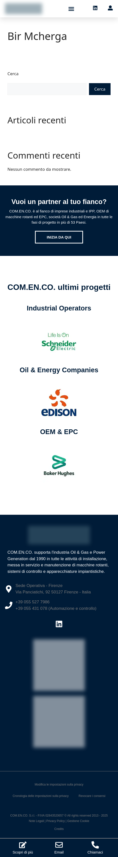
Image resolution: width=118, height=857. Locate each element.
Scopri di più (23, 852)
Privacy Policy (55, 821)
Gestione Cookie (78, 821)
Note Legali (36, 821)
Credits (59, 829)
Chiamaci (95, 852)
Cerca (13, 73)
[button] (71, 8)
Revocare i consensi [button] (92, 796)
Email (59, 852)
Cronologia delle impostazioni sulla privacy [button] (41, 796)
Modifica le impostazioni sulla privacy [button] (59, 784)
